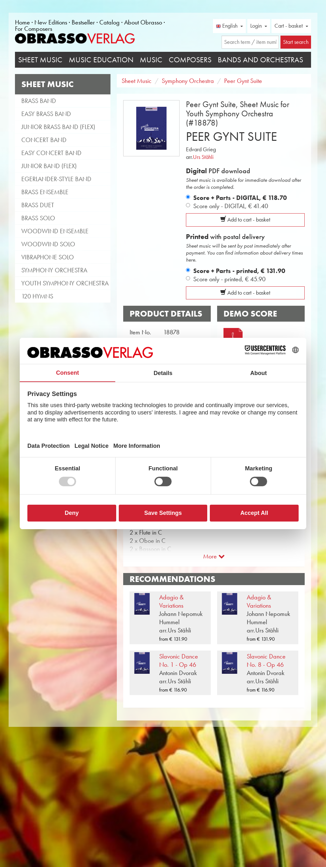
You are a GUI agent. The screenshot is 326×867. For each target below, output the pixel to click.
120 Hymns (37, 296)
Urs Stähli (203, 157)
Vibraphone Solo (47, 257)
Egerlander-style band (56, 179)
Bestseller (83, 22)
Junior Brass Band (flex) (58, 127)
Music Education (101, 59)
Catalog (109, 22)
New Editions (50, 22)
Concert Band (44, 140)
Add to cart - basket (245, 219)
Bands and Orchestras (260, 59)
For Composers (33, 28)
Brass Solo (38, 218)
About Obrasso (143, 22)
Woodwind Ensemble (55, 231)
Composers (190, 59)
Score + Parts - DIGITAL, (240, 197)
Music (151, 59)
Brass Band (38, 101)
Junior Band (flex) (49, 166)
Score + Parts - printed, (239, 271)
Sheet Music (40, 59)
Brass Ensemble (44, 192)
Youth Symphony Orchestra (65, 283)
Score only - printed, (229, 279)
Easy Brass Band (46, 114)
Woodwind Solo (48, 244)
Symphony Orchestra (54, 270)
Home (22, 22)
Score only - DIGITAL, (230, 206)
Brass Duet (37, 205)
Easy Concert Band (51, 153)
